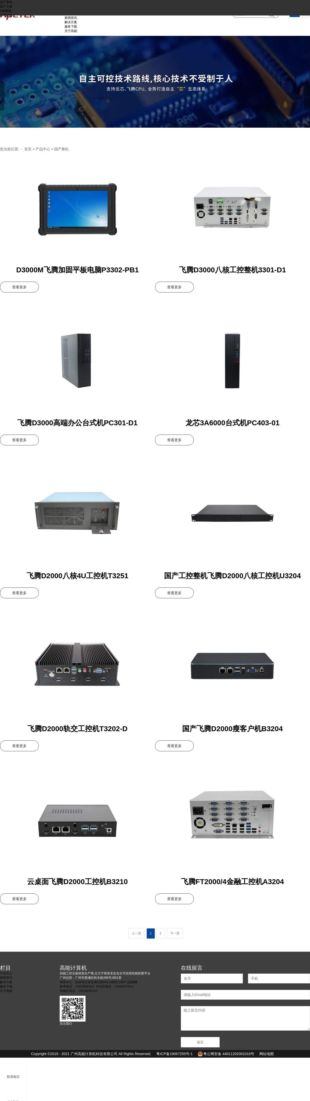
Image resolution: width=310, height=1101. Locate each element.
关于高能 (71, 31)
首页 (28, 149)
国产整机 (6, 2)
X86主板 (6, 15)
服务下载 (71, 26)
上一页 (136, 933)
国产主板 (6, 6)
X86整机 (6, 11)
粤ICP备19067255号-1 (174, 1054)
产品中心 (43, 149)
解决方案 (71, 22)
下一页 (175, 933)
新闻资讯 (71, 18)
